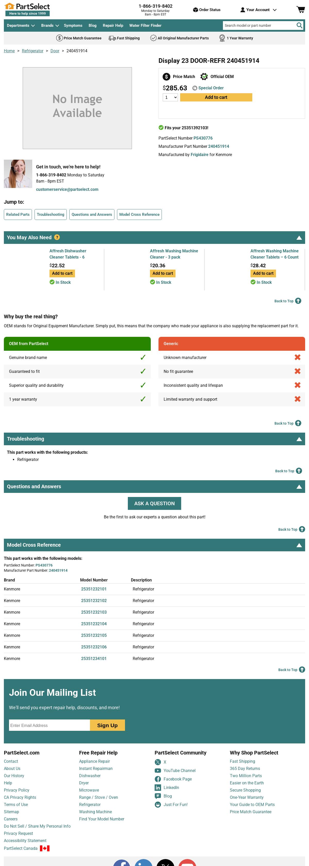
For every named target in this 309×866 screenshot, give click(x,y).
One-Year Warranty (247, 797)
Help (8, 783)
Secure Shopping (245, 790)
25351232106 (94, 647)
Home (9, 50)
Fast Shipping (242, 761)
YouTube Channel (175, 770)
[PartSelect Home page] (36, 9)
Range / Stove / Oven (98, 797)
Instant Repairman (96, 768)
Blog (93, 25)
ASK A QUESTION (154, 503)
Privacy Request (18, 833)
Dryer (84, 783)
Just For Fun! (171, 804)
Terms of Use (16, 804)
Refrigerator (32, 50)
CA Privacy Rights (20, 797)
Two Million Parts (246, 775)
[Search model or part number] (263, 25)
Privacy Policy (16, 790)
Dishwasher (90, 775)
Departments (18, 25)
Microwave (89, 790)
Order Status (207, 9)
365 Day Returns (245, 768)
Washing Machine (95, 811)
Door (55, 50)
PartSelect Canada (21, 848)
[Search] (299, 25)
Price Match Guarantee (250, 811)
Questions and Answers (92, 214)
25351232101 (94, 589)
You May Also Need (154, 237)
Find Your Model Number (101, 819)
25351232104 (94, 623)
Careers (11, 819)
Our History (14, 775)
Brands (47, 25)
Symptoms (73, 25)
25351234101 (94, 658)
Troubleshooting (50, 214)
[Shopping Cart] (300, 10)
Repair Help (113, 25)
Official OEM (222, 76)
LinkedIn (167, 787)
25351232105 (94, 635)
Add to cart (216, 97)
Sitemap (11, 811)
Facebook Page (173, 779)
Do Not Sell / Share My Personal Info (37, 826)
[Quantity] (170, 97)
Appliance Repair (94, 761)
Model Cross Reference (139, 214)
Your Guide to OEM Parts (252, 804)
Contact (11, 761)
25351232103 (94, 612)
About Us (12, 768)
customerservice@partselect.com (67, 189)
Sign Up (107, 725)
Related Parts (18, 214)
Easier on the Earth (247, 783)
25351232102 (94, 600)
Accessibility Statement (25, 840)
